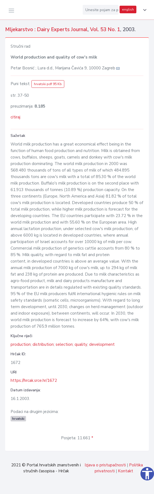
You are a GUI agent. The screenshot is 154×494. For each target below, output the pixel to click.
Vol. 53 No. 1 (105, 29)
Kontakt (125, 471)
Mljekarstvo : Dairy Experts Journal (46, 29)
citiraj (15, 117)
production (21, 344)
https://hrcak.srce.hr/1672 (34, 380)
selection (64, 344)
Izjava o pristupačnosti (105, 465)
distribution (43, 344)
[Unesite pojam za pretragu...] (100, 10)
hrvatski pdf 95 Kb (48, 84)
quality (81, 344)
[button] (144, 10)
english (128, 9)
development (102, 344)
